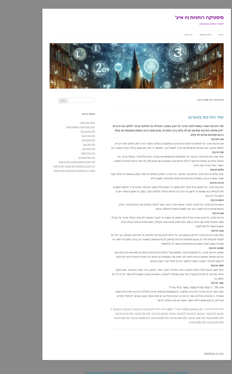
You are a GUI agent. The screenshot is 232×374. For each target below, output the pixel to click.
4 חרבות (96, 309)
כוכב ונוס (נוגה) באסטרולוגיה (59, 127)
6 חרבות (190, 313)
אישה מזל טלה (66, 122)
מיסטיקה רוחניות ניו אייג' (178, 17)
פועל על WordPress (193, 353)
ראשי (200, 34)
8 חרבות (170, 313)
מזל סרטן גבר (67, 140)
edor (148, 309)
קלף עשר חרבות (176, 317)
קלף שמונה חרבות (119, 317)
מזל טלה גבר (67, 148)
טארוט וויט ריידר (139, 313)
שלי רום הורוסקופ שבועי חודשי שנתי (56, 161)
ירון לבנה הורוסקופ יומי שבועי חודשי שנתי (53, 166)
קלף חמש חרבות (194, 317)
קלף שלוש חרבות (139, 317)
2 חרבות (116, 309)
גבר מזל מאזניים (66, 157)
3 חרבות (106, 309)
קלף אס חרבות (122, 313)
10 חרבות (127, 309)
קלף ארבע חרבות (104, 313)
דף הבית (168, 34)
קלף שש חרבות (101, 317)
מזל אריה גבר (67, 135)
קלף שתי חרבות (195, 322)
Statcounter (225, 370)
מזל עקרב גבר (67, 131)
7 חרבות (180, 313)
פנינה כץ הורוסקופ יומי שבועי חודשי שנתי (53, 170)
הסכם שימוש (185, 34)
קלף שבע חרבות (158, 317)
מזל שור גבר (68, 144)
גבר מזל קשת (67, 153)
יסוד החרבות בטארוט (185, 117)
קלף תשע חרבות (176, 322)
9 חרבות (160, 313)
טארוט (151, 313)
